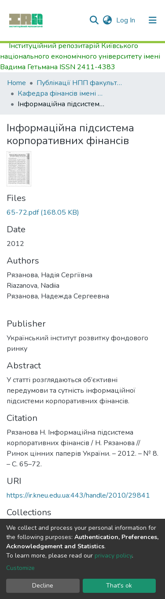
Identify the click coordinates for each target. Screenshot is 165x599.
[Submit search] (94, 20)
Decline (42, 585)
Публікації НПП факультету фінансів (81, 83)
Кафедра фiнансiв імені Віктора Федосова (62, 93)
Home (16, 83)
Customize (20, 568)
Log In (126, 20)
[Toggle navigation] (152, 20)
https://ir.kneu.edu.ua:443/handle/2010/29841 (78, 495)
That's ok (119, 585)
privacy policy (113, 555)
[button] (107, 20)
